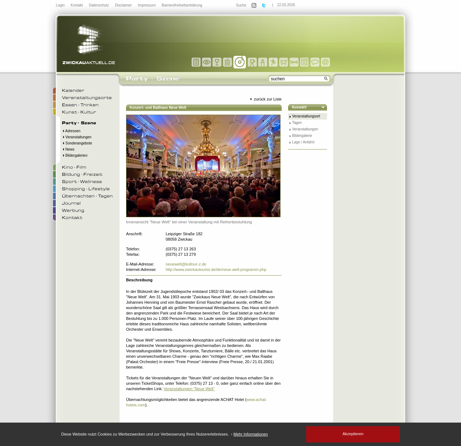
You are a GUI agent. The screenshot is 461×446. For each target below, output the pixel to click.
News (68, 149)
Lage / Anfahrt (303, 142)
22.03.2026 (286, 5)
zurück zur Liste (265, 99)
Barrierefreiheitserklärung (182, 5)
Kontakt (77, 5)
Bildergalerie (302, 136)
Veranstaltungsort (306, 116)
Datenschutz (99, 5)
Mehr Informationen (250, 434)
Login (61, 5)
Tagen (297, 123)
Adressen (71, 131)
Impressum (147, 5)
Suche (241, 5)
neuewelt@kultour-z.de (186, 264)
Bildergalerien (75, 155)
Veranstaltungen (76, 137)
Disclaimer (124, 5)
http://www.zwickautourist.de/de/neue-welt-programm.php (216, 269)
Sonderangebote (77, 143)
